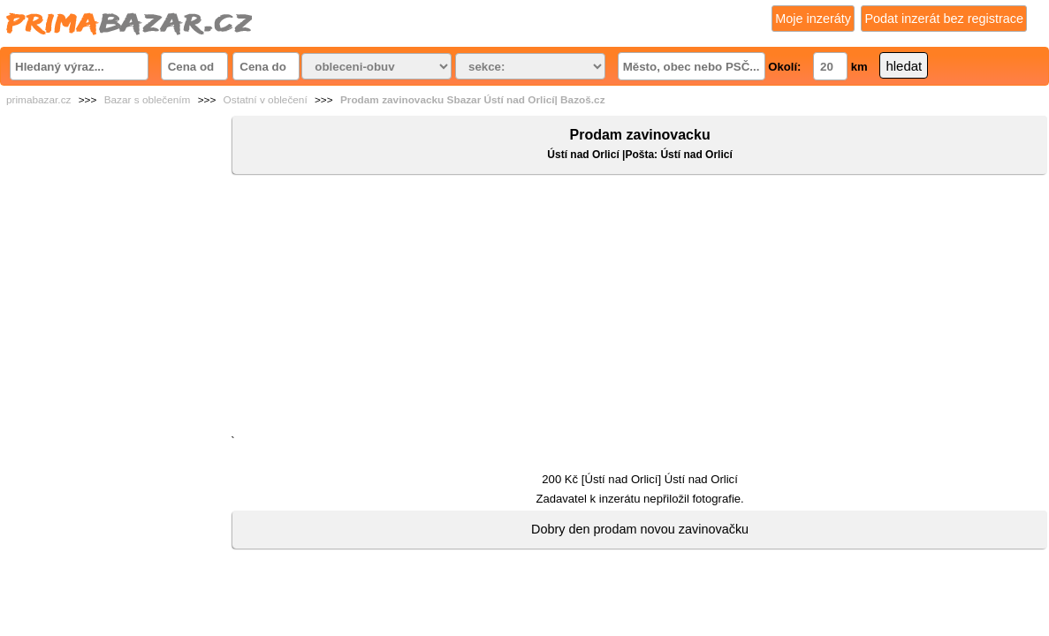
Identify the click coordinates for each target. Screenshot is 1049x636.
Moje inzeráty (813, 18)
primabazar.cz (38, 100)
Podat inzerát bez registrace (943, 18)
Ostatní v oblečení (266, 100)
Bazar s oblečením (147, 100)
